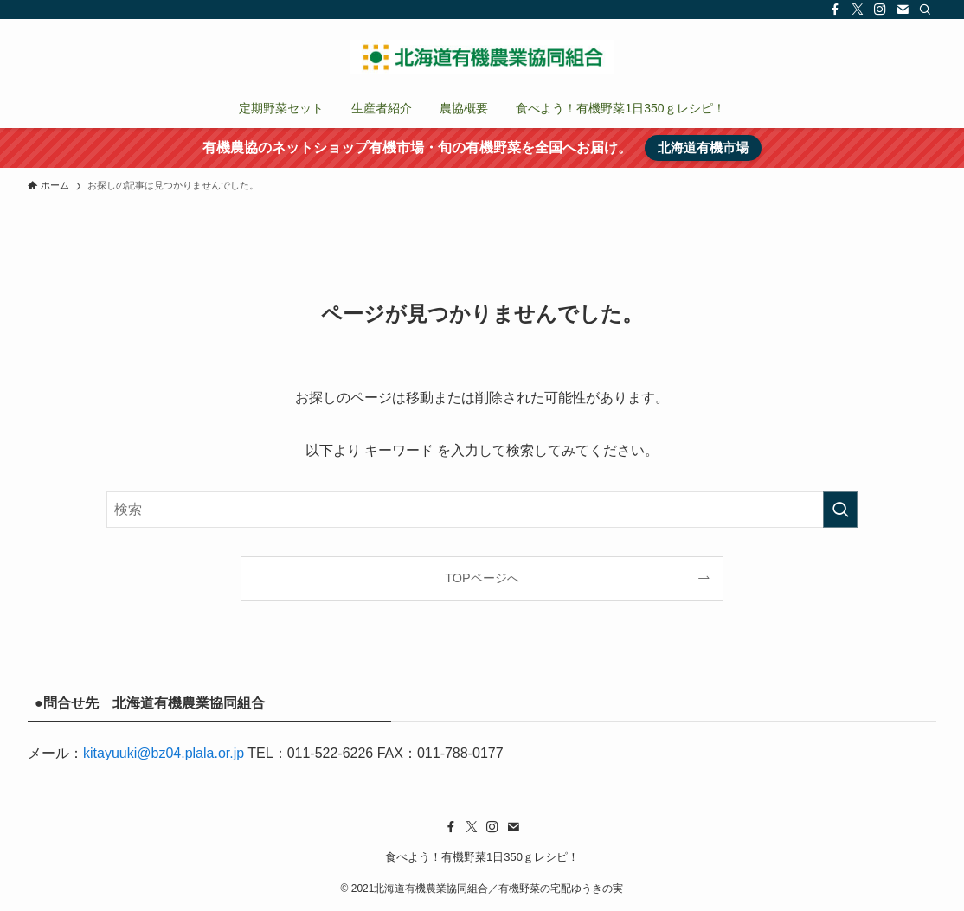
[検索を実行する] (840, 509)
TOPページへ (481, 578)
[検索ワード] (482, 509)
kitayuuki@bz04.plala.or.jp (163, 753)
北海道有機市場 (703, 147)
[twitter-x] (857, 9)
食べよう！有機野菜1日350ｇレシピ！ (482, 856)
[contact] (902, 9)
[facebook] (835, 9)
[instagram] (880, 9)
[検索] (925, 9)
